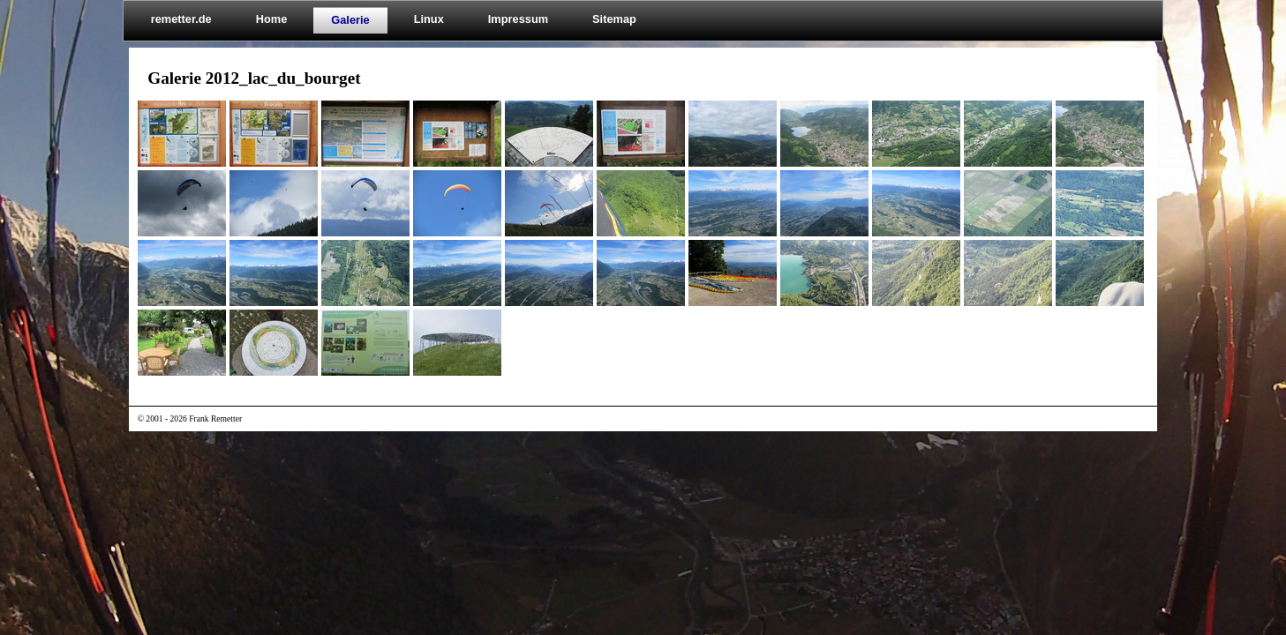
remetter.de (181, 19)
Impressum (518, 19)
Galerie (350, 19)
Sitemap (614, 19)
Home (272, 19)
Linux (429, 19)
